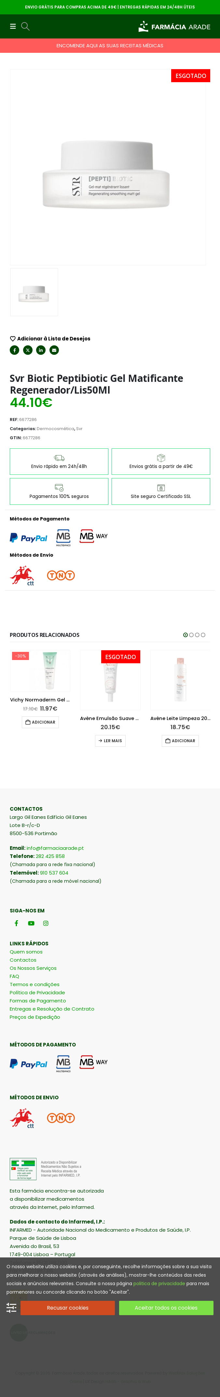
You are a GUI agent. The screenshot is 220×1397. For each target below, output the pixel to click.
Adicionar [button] (113, 722)
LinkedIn (41, 350)
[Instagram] (45, 923)
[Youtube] (31, 923)
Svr (79, 428)
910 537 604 (54, 872)
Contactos (23, 959)
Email (54, 350)
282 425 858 (50, 856)
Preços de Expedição (35, 1017)
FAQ (14, 976)
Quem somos (26, 951)
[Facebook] (16, 923)
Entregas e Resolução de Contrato (52, 1008)
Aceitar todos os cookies (166, 1308)
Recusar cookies (68, 1308)
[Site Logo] (174, 26)
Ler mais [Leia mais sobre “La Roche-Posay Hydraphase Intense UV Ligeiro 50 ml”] (43, 741)
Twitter (28, 350)
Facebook (14, 350)
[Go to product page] (40, 680)
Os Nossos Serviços (33, 968)
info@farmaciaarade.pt (55, 848)
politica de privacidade (159, 1283)
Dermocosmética (55, 428)
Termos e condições (35, 984)
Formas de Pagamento (38, 1000)
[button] (15, 26)
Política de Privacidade (37, 992)
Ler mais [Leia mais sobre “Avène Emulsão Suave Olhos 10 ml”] (183, 741)
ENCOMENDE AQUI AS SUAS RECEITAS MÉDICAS (110, 45)
